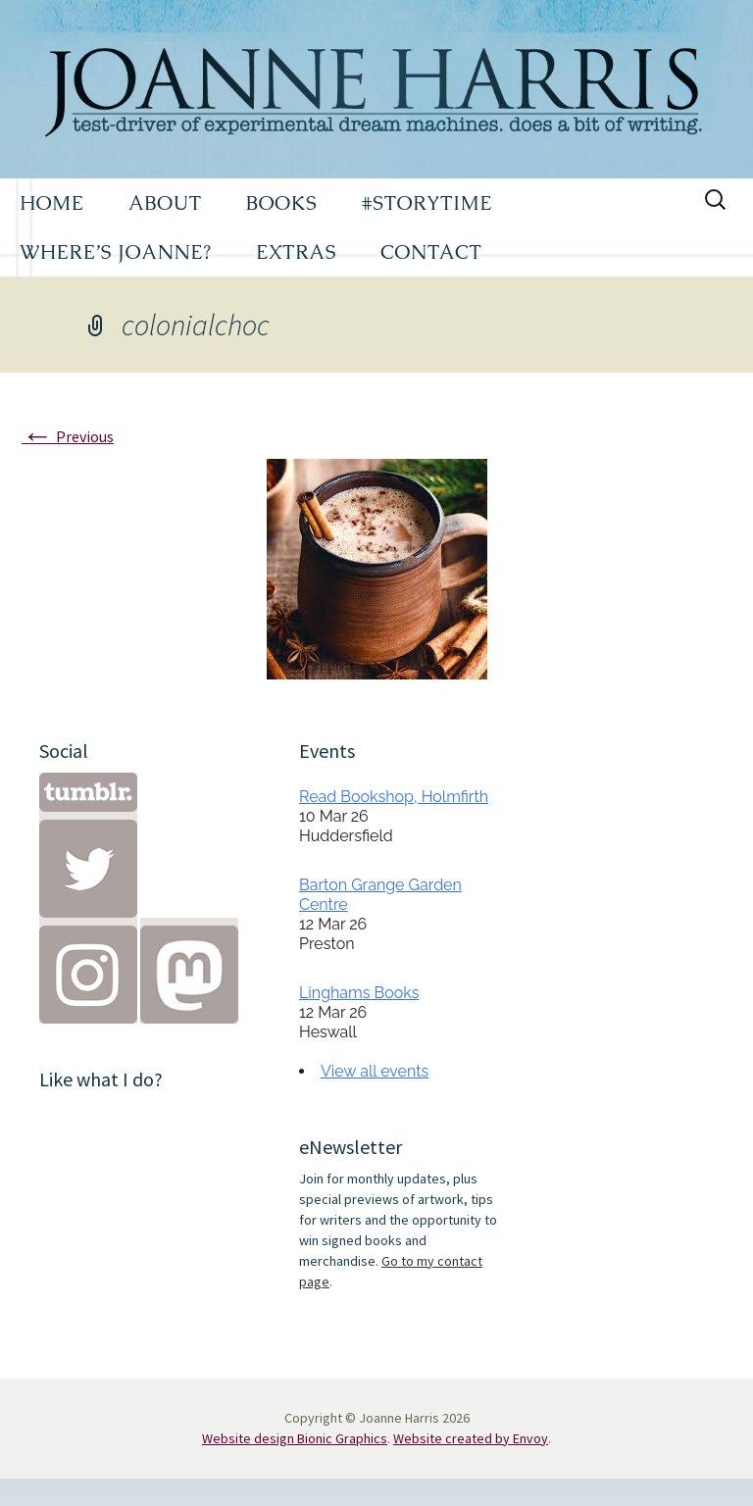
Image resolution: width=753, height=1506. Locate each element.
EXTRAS (296, 252)
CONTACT (431, 252)
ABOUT (165, 203)
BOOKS (282, 203)
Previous (68, 436)
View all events (374, 1071)
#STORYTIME (427, 203)
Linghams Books (359, 992)
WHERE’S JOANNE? (116, 252)
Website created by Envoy (470, 1438)
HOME (52, 203)
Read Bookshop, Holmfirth (393, 796)
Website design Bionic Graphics (294, 1438)
